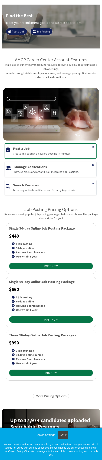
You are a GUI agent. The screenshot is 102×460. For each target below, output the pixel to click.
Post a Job (16, 31)
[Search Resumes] (93, 183)
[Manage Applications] (93, 165)
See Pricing (41, 31)
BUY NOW (51, 373)
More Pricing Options (51, 396)
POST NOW (51, 266)
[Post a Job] (93, 147)
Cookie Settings (45, 434)
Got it (63, 434)
